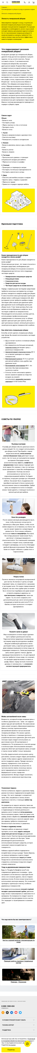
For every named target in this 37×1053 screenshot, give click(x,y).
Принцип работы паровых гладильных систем (18, 962)
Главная (4, 7)
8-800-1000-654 (7, 1006)
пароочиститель (11, 347)
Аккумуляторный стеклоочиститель (18, 352)
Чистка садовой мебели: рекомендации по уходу (18, 941)
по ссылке (12, 1045)
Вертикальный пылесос (13, 359)
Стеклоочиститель (11, 281)
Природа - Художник (18, 982)
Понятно (11, 1050)
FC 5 (6, 341)
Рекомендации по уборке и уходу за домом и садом (18, 9)
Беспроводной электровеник (15, 366)
